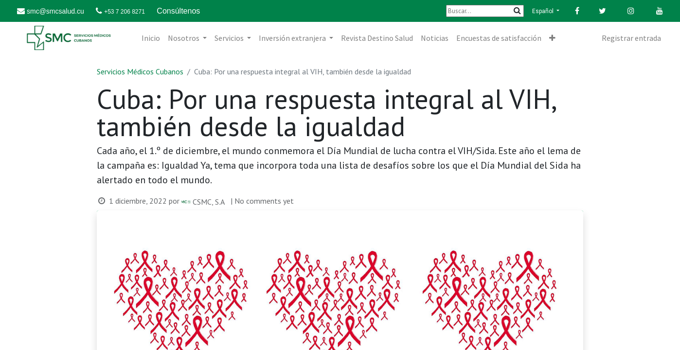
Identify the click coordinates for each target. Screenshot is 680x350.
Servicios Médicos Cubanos (140, 71)
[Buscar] (485, 11)
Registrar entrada (631, 38)
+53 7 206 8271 (124, 11)
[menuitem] (151, 38)
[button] (552, 38)
